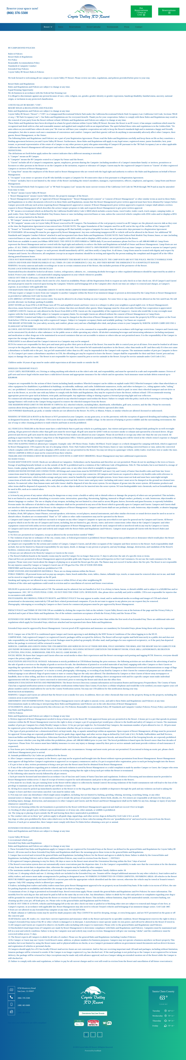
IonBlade (97, 1051)
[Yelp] (99, 1034)
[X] (93, 1034)
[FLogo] (93, 995)
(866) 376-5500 (17, 13)
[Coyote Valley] (88, 11)
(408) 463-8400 (23, 1005)
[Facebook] (86, 1034)
